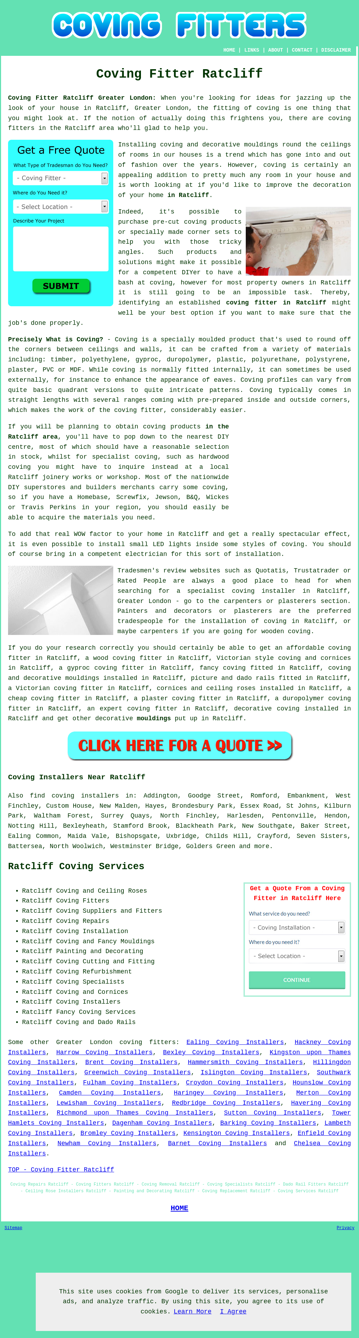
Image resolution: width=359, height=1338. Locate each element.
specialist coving (124, 456)
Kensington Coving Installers (236, 1133)
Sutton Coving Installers (272, 1112)
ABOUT (275, 50)
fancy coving (222, 667)
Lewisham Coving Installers (108, 1103)
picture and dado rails (233, 678)
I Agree (233, 1311)
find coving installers (74, 795)
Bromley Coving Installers (128, 1133)
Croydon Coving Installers (235, 1082)
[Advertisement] (292, 471)
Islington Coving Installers (254, 1072)
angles (129, 252)
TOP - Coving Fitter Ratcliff (61, 1169)
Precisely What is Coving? (55, 339)
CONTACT (302, 50)
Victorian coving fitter (59, 688)
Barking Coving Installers (268, 1123)
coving (274, 165)
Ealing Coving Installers (235, 1042)
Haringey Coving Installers (228, 1092)
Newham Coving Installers (106, 1143)
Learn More (192, 1311)
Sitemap (13, 1228)
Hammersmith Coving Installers (245, 1062)
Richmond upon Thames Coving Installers (135, 1112)
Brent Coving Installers (131, 1062)
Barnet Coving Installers (217, 1143)
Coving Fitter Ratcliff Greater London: (82, 97)
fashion (144, 165)
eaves (223, 379)
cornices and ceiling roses (206, 688)
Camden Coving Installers (110, 1092)
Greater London (84, 1042)
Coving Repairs (82, 921)
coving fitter (138, 410)
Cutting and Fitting (119, 961)
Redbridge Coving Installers (226, 1103)
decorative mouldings (61, 678)
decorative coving (266, 708)
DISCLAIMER (336, 50)
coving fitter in (158, 708)
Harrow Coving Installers (104, 1052)
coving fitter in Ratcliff (276, 302)
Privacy (345, 1228)
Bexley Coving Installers (211, 1052)
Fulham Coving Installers (130, 1082)
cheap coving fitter (44, 698)
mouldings (154, 718)
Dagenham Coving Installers (162, 1123)
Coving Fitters (82, 900)
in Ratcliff (188, 195)
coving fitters (148, 1042)
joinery (55, 477)
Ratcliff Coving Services (76, 866)
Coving (261, 390)
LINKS (251, 50)
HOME (229, 50)
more (261, 846)
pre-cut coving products (197, 221)
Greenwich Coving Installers (137, 1072)
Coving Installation (92, 931)
